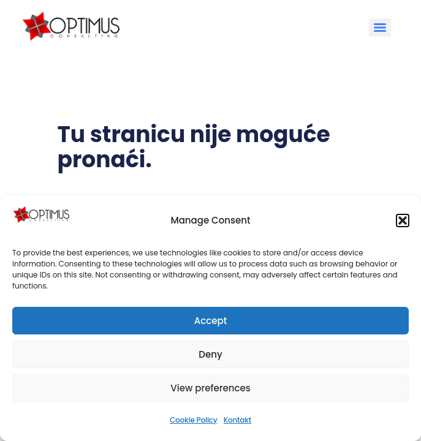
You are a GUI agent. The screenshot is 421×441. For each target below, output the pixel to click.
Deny (210, 354)
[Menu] (380, 27)
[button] (402, 220)
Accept (210, 320)
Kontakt (237, 420)
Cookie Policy (194, 420)
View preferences (210, 388)
